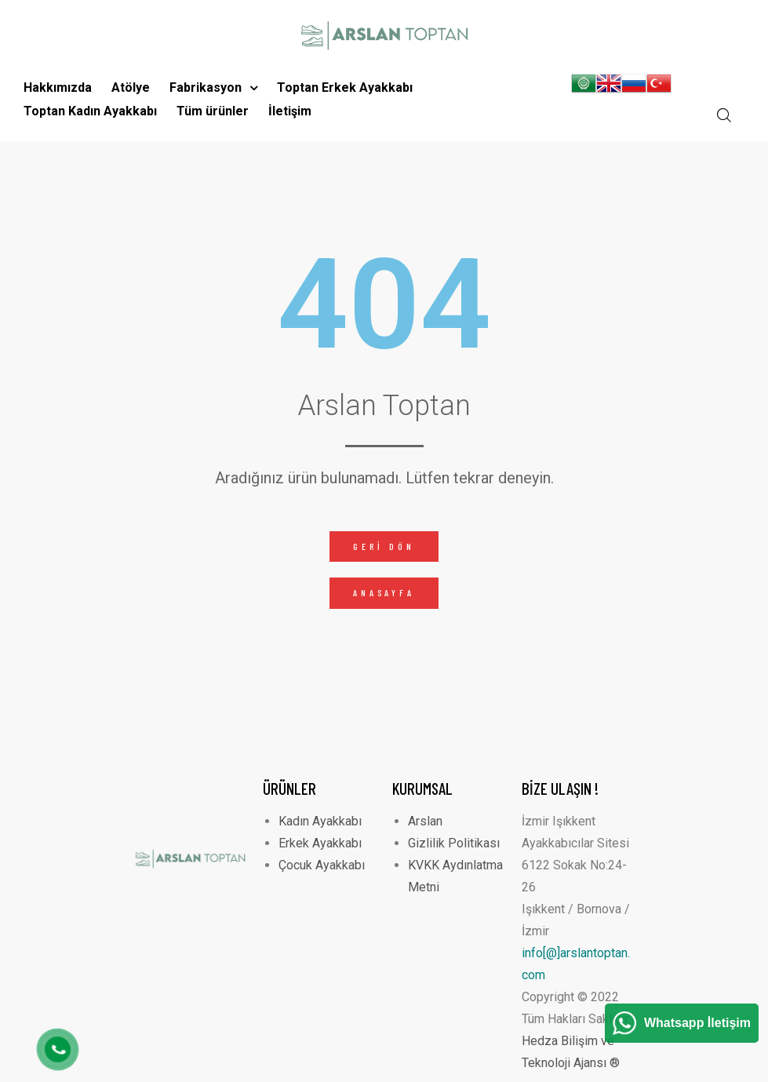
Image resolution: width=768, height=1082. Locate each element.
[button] (384, 547)
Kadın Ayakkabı (320, 821)
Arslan (425, 821)
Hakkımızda (58, 87)
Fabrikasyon (213, 87)
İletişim (289, 111)
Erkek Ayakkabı (320, 843)
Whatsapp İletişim (697, 1022)
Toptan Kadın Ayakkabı (90, 111)
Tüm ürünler (213, 111)
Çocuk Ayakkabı (321, 865)
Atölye (130, 87)
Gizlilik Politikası (454, 843)
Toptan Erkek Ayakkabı (345, 87)
